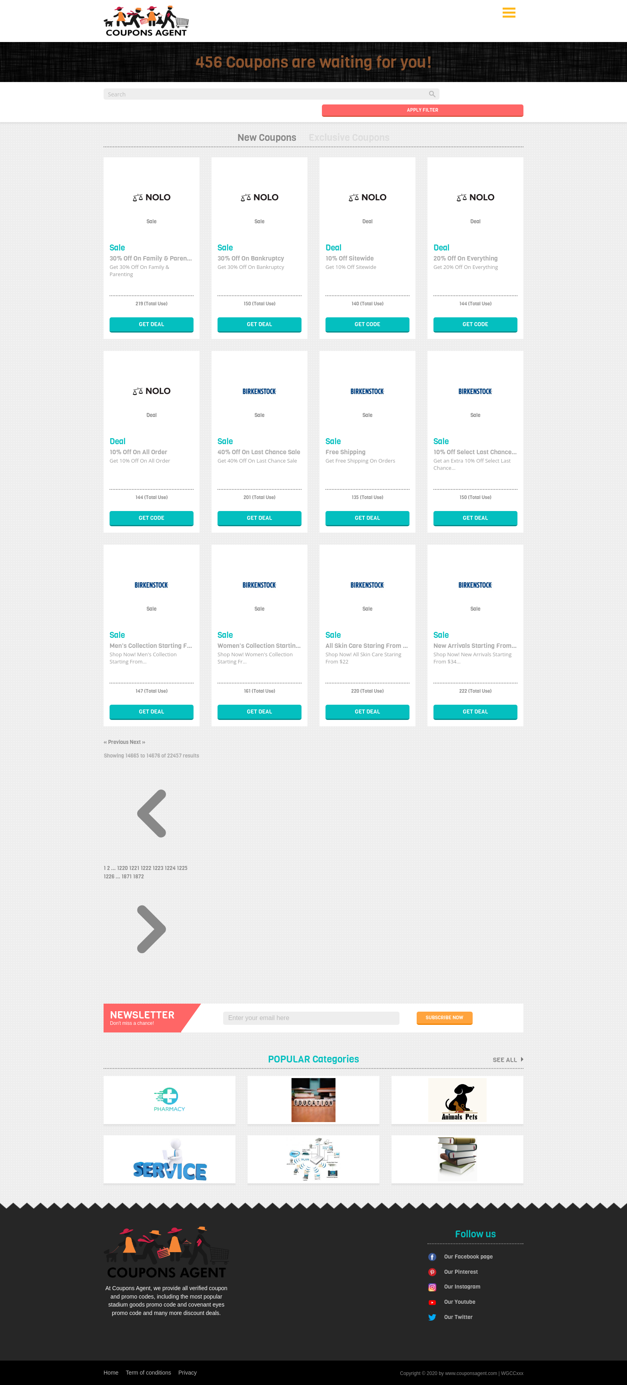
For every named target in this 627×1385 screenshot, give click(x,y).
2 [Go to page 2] (109, 868)
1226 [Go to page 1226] (110, 876)
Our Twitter (458, 1317)
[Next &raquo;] (152, 975)
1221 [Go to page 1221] (135, 868)
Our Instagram (462, 1287)
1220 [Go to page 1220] (123, 868)
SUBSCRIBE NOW (444, 1017)
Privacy (187, 1372)
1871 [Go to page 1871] (127, 876)
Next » (138, 742)
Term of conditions (148, 1372)
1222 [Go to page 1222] (146, 868)
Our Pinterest (461, 1272)
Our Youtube (459, 1302)
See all (508, 1060)
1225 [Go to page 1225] (182, 868)
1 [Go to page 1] (105, 868)
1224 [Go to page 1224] (170, 868)
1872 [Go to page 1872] (138, 876)
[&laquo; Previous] (152, 859)
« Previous (117, 742)
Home (111, 1372)
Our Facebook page (468, 1257)
